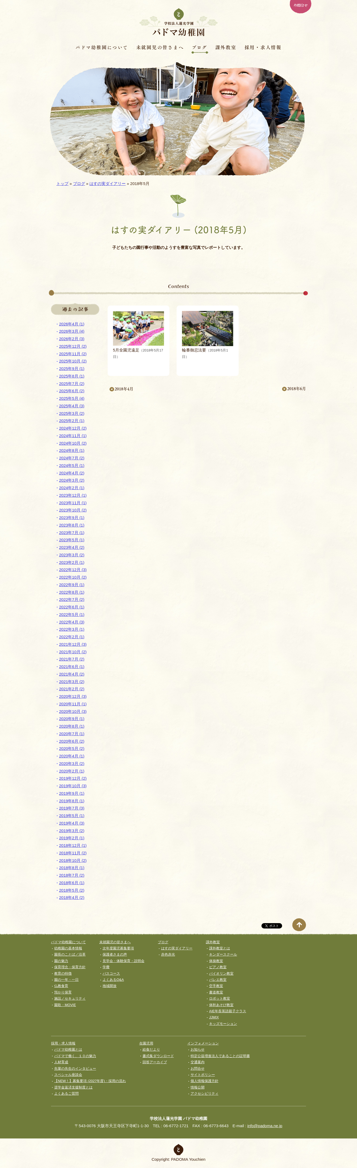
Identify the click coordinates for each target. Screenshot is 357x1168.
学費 (106, 967)
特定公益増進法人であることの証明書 (220, 1056)
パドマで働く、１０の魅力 (75, 1056)
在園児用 (146, 1043)
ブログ (199, 47)
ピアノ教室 (218, 967)
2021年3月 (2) (71, 681)
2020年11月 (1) (73, 704)
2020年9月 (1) (71, 718)
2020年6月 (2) (71, 741)
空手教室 (216, 986)
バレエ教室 (218, 980)
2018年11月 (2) (73, 853)
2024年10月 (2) (73, 443)
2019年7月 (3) (71, 808)
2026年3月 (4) (71, 331)
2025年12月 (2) (73, 346)
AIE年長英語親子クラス (227, 1011)
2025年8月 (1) (71, 376)
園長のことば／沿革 (70, 954)
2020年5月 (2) (71, 748)
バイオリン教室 (221, 973)
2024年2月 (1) (71, 487)
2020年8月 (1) (71, 726)
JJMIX (214, 1017)
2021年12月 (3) (73, 644)
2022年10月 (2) (73, 577)
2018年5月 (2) (71, 890)
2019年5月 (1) (71, 815)
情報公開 (198, 1087)
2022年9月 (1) (71, 584)
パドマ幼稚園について (101, 47)
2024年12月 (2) (73, 428)
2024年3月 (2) (71, 480)
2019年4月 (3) (71, 823)
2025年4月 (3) (71, 406)
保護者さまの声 (115, 954)
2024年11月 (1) (73, 435)
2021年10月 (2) (73, 652)
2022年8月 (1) (71, 592)
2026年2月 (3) (71, 338)
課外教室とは (219, 948)
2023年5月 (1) (71, 540)
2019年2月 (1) (71, 838)
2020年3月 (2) (71, 763)
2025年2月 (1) (71, 420)
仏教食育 (61, 986)
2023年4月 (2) (71, 547)
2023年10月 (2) (73, 510)
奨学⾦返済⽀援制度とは (73, 1087)
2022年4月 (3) (71, 622)
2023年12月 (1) (73, 495)
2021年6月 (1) (71, 666)
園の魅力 (61, 961)
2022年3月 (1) (71, 629)
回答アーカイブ (155, 1062)
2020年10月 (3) (73, 711)
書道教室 (216, 992)
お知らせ (198, 1049)
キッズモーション (223, 1024)
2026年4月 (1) (71, 324)
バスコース (111, 973)
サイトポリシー (203, 1075)
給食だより (151, 1049)
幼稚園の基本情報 (68, 948)
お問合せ (300, 5)
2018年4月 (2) (71, 897)
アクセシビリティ (204, 1093)
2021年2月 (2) (71, 689)
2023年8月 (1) (71, 525)
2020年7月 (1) (71, 733)
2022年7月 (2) (71, 599)
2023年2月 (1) (71, 562)
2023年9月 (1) (71, 517)
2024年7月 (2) (71, 458)
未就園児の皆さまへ (160, 47)
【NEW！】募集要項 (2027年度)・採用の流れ (90, 1081)
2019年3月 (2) (71, 830)
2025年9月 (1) (71, 368)
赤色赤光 (168, 954)
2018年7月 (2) (71, 875)
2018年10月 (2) (73, 860)
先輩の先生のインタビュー (75, 1069)
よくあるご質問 (66, 1093)
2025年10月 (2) (73, 361)
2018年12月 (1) (73, 845)
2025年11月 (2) (73, 353)
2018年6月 (296, 388)
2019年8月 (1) (71, 801)
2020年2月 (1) (71, 771)
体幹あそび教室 (221, 1005)
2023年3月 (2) (71, 555)
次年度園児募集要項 (118, 948)
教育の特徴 (63, 973)
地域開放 (109, 986)
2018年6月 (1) (71, 882)
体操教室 (216, 961)
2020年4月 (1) (71, 756)
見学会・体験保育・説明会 (123, 961)
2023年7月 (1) (71, 532)
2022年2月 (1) (71, 636)
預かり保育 (63, 992)
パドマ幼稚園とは (68, 1049)
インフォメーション (203, 1043)
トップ (62, 183)
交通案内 (198, 1062)
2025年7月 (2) (71, 383)
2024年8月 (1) (71, 450)
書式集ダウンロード (158, 1056)
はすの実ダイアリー (107, 183)
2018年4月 (124, 389)
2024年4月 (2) (71, 473)
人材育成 (61, 1062)
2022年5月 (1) (71, 614)
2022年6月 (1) (71, 607)
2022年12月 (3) (73, 569)
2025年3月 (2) (71, 413)
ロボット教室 (219, 998)
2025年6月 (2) (71, 391)
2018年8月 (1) (71, 867)
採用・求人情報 (263, 47)
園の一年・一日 (66, 980)
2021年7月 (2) (71, 659)
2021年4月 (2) (71, 674)
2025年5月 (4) (71, 398)
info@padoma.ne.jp (264, 1125)
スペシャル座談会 (68, 1075)
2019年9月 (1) (71, 793)
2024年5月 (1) (71, 465)
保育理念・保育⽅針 (70, 967)
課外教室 (225, 47)
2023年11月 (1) (73, 502)
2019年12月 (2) (73, 778)
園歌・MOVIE (65, 1005)
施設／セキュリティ (70, 998)
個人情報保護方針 (204, 1081)
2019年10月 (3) (73, 785)
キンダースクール (223, 954)
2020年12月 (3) (73, 696)
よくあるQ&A (113, 980)
